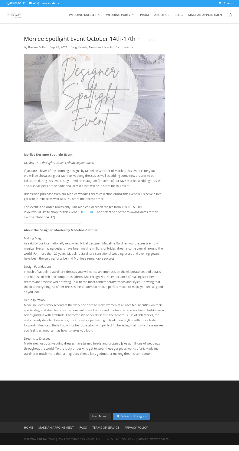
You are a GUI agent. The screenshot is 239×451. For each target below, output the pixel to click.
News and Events (101, 47)
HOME (28, 427)
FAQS (83, 427)
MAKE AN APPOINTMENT (206, 15)
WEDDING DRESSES (82, 15)
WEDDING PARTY (118, 15)
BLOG (179, 15)
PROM (144, 15)
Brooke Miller (37, 47)
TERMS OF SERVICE (105, 427)
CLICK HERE (86, 212)
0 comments (124, 47)
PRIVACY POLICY (136, 427)
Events (83, 47)
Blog (74, 47)
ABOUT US (161, 15)
